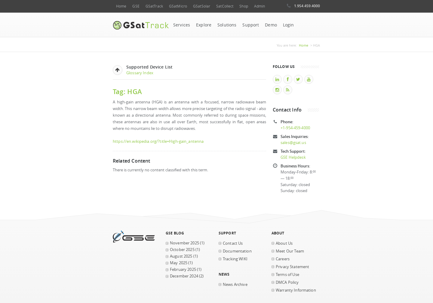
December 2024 (184, 276)
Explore (203, 25)
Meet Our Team (290, 251)
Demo (271, 25)
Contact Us (233, 243)
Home (121, 6)
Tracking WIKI (235, 259)
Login (288, 25)
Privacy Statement (292, 266)
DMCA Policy (287, 282)
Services (181, 25)
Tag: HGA (127, 91)
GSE (135, 6)
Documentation (237, 251)
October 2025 (182, 249)
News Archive (235, 284)
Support (250, 25)
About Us (284, 243)
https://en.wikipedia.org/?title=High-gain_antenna (158, 141)
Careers (283, 259)
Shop (243, 6)
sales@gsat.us (293, 142)
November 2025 (184, 243)
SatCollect (224, 6)
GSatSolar (201, 6)
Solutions (226, 25)
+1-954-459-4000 (295, 127)
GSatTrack (154, 6)
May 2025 (178, 262)
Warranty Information (296, 290)
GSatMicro (178, 6)
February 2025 (183, 269)
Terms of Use (287, 274)
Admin (259, 6)
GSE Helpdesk (293, 157)
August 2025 (181, 256)
